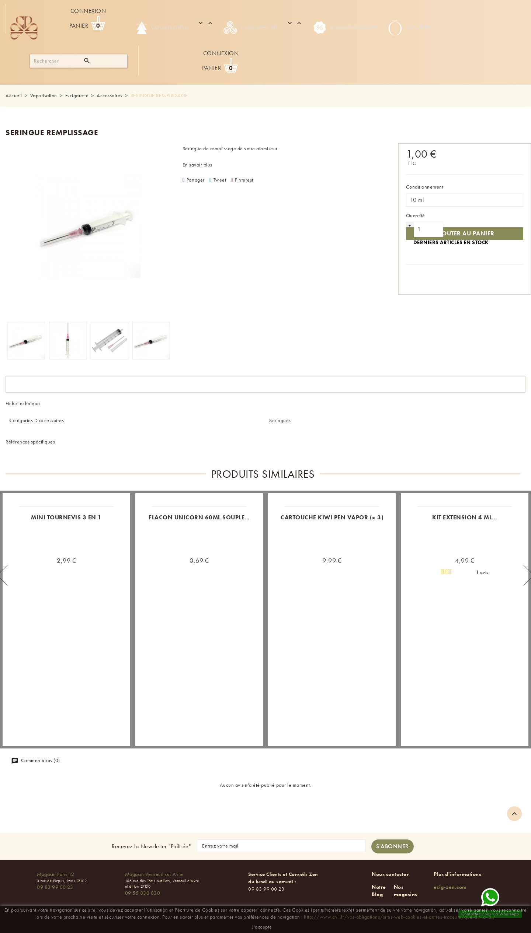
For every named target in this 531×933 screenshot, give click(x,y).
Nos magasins (405, 891)
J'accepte (262, 926)
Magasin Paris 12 (55, 874)
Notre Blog (379, 891)
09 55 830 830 (142, 893)
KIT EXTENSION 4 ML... (464, 517)
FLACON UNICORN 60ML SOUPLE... (199, 517)
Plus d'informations (458, 874)
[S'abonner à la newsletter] (392, 846)
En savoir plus (197, 164)
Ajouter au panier (464, 233)
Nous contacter (390, 874)
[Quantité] (428, 229)
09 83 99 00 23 (55, 887)
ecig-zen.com (450, 887)
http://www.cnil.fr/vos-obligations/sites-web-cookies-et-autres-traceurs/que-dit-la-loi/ (400, 916)
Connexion (88, 11)
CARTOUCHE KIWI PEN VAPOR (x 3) (332, 517)
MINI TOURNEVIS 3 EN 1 (66, 517)
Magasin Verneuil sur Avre (154, 874)
